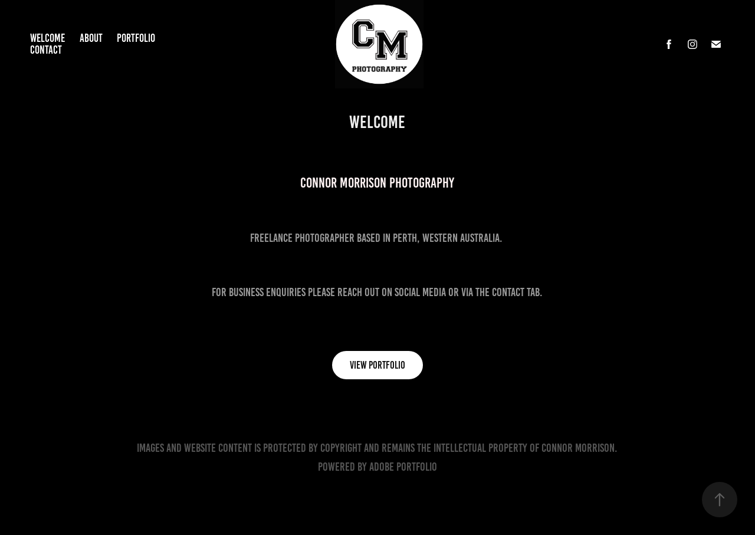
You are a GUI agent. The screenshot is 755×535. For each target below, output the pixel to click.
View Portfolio (377, 365)
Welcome (47, 38)
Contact (46, 50)
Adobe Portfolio (403, 466)
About (91, 38)
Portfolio (136, 38)
